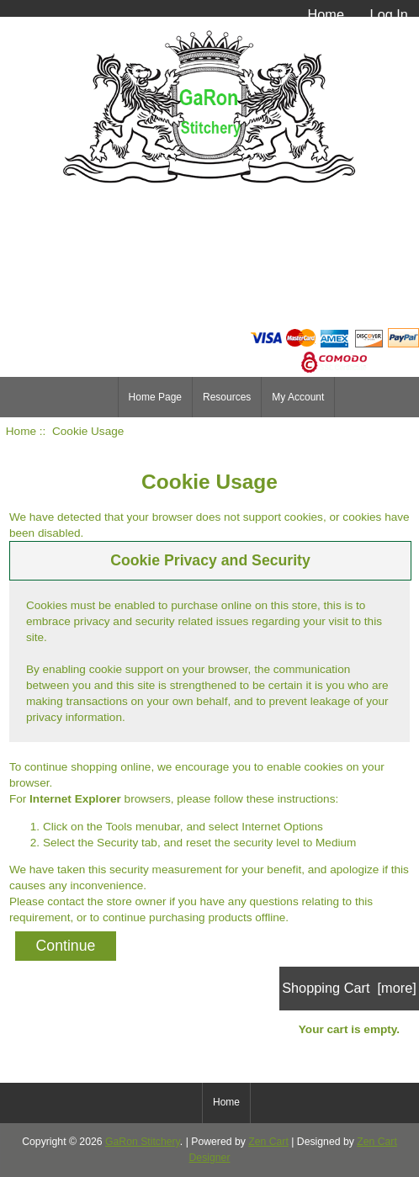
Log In (389, 14)
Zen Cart (268, 1142)
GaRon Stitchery (142, 1142)
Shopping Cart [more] (349, 987)
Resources (227, 397)
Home (325, 14)
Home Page (155, 397)
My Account (298, 397)
